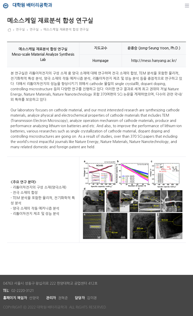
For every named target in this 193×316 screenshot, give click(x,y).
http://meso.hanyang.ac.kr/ (154, 60)
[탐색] (187, 6)
